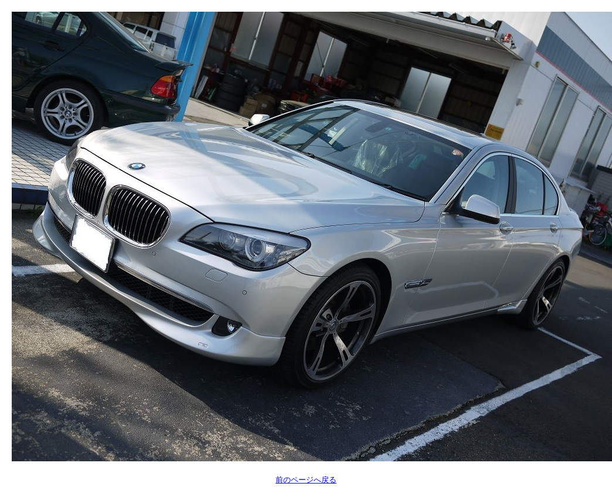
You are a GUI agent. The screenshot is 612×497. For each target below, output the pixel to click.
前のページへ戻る (306, 479)
